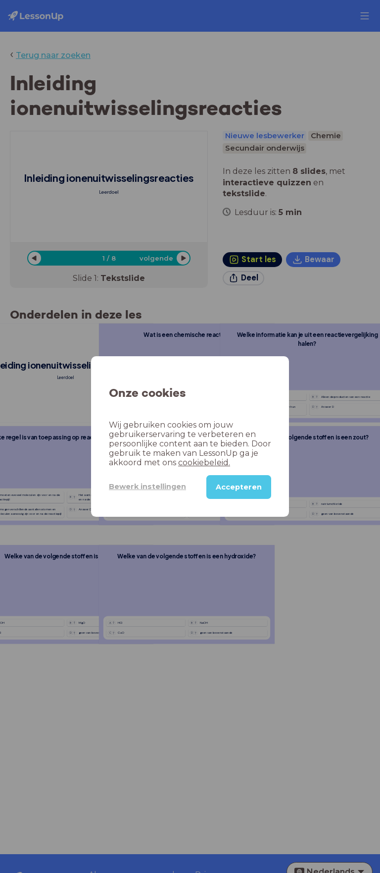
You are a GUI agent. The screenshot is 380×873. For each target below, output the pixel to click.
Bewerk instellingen (147, 486)
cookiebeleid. (204, 462)
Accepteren (239, 487)
